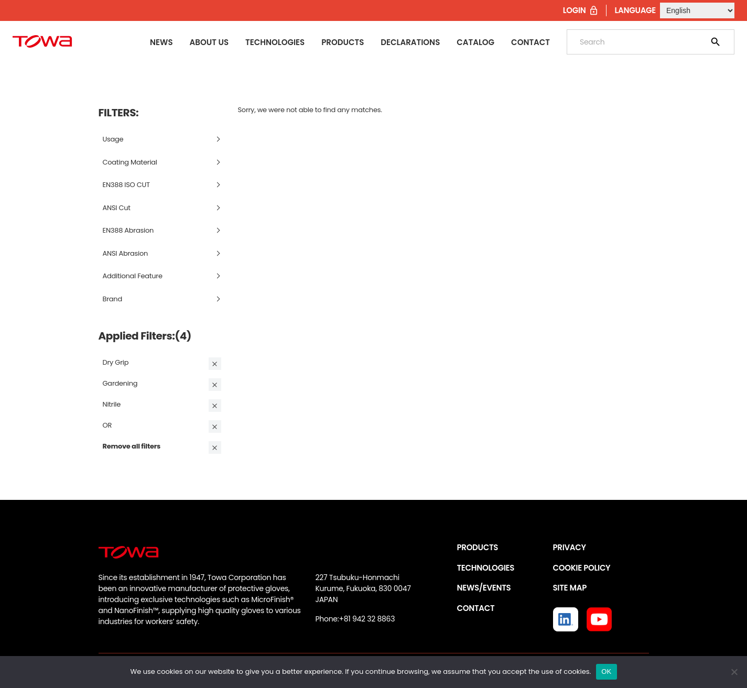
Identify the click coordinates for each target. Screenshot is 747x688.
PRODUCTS (478, 547)
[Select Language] (697, 10)
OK (606, 671)
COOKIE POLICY (582, 567)
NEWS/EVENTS (484, 587)
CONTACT (476, 608)
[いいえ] (734, 672)
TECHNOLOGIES (486, 567)
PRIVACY (569, 547)
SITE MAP (570, 587)
